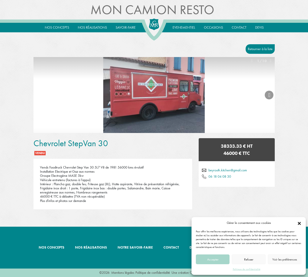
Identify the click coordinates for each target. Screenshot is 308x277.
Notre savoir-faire (135, 247)
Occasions (213, 27)
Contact (239, 27)
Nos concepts (57, 27)
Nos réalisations (92, 27)
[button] (299, 223)
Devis (259, 27)
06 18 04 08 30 (219, 176)
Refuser (248, 259)
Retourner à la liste (260, 49)
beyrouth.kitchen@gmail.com (227, 170)
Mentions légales (122, 272)
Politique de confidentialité (246, 269)
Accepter (212, 259)
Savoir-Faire (126, 27)
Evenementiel (184, 27)
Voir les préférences (284, 259)
